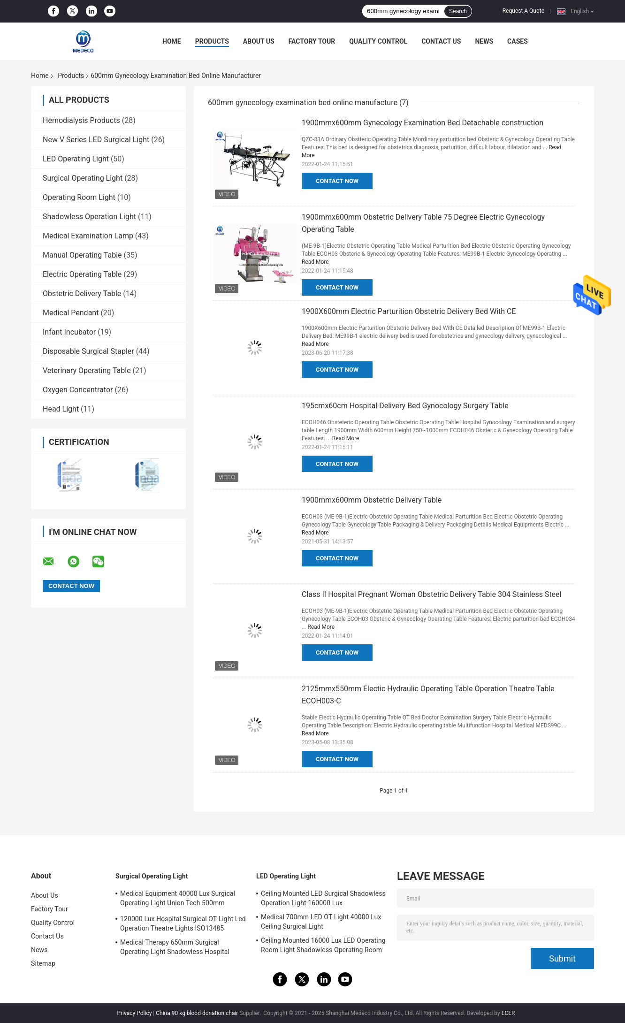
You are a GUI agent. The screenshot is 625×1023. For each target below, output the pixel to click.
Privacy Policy (134, 1013)
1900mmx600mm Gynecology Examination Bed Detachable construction (422, 122)
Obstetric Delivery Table (82, 293)
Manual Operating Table (82, 255)
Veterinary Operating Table (87, 370)
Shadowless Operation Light (89, 216)
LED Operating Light (76, 158)
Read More (315, 262)
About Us (258, 41)
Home (171, 41)
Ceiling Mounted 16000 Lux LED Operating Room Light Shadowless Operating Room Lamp (323, 946)
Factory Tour (312, 41)
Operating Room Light (79, 197)
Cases (517, 41)
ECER (508, 1013)
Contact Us (441, 41)
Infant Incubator (69, 332)
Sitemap (43, 963)
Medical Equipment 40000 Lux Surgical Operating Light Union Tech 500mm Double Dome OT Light (177, 899)
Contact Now (337, 180)
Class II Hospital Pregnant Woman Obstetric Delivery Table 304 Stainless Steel (431, 594)
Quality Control (378, 41)
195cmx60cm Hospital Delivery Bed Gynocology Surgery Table (405, 405)
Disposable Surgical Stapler (88, 351)
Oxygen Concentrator (78, 389)
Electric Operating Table (82, 274)
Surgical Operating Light (82, 178)
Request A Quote (523, 11)
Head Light (61, 409)
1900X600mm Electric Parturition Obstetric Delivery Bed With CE (409, 311)
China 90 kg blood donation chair (197, 1013)
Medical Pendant (71, 312)
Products (212, 41)
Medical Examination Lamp (88, 235)
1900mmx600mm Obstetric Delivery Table (372, 500)
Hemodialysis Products (81, 120)
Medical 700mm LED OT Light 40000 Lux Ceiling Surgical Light (321, 921)
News (484, 41)
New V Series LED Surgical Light (96, 139)
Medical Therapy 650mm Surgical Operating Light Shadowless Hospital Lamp (174, 948)
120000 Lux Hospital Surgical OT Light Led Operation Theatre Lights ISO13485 (183, 923)
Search (458, 11)
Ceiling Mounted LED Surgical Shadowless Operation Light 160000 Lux (323, 898)
